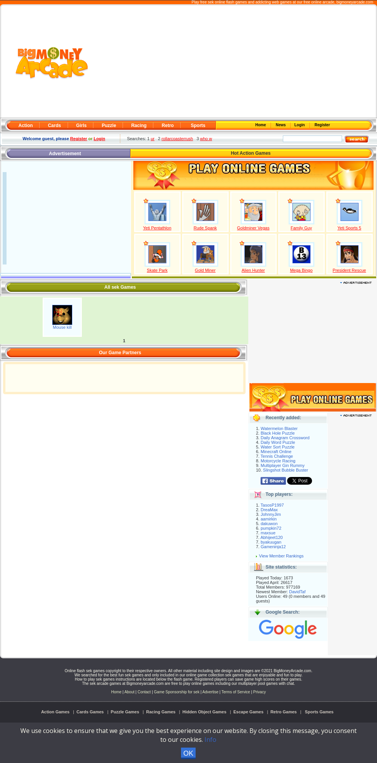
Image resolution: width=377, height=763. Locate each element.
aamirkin (269, 519)
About (130, 692)
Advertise (211, 692)
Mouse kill (62, 327)
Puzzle (109, 125)
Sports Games (319, 711)
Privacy (259, 692)
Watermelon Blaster (279, 428)
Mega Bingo (301, 270)
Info (210, 739)
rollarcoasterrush (177, 138)
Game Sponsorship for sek (176, 692)
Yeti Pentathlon (157, 228)
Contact (144, 692)
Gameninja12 (273, 546)
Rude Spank (205, 228)
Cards (54, 125)
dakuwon (269, 523)
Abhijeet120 (272, 537)
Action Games (55, 711)
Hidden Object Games (204, 711)
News (281, 125)
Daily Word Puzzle (278, 442)
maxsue (268, 532)
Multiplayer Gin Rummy (282, 465)
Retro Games (284, 711)
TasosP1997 (272, 505)
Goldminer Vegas (253, 228)
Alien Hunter (253, 270)
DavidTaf (297, 591)
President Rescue (349, 270)
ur (152, 138)
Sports (198, 125)
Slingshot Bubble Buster (285, 470)
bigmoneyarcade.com (354, 2)
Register (322, 125)
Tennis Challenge (277, 456)
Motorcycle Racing (278, 460)
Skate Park (157, 270)
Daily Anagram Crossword (285, 437)
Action (25, 125)
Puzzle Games (125, 711)
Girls (81, 125)
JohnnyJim (271, 514)
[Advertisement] (232, 62)
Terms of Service (236, 692)
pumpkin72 (271, 528)
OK (188, 753)
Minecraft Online (276, 451)
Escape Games (248, 711)
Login (300, 125)
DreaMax (269, 509)
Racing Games (160, 711)
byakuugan (271, 542)
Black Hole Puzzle (278, 433)
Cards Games (90, 711)
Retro (168, 125)
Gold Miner (205, 270)
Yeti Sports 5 (349, 228)
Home (261, 125)
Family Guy (301, 228)
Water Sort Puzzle (277, 447)
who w (206, 138)
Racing (138, 125)
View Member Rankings (281, 556)
